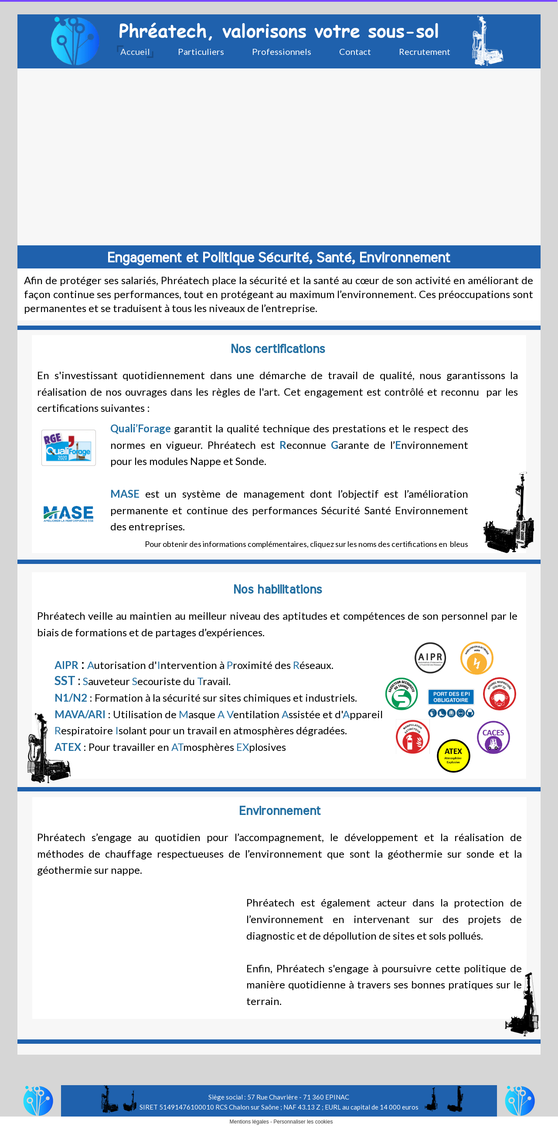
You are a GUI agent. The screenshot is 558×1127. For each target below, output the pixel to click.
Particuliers (201, 51)
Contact (355, 51)
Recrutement (424, 51)
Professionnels (281, 51)
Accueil (135, 51)
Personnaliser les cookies (303, 1122)
